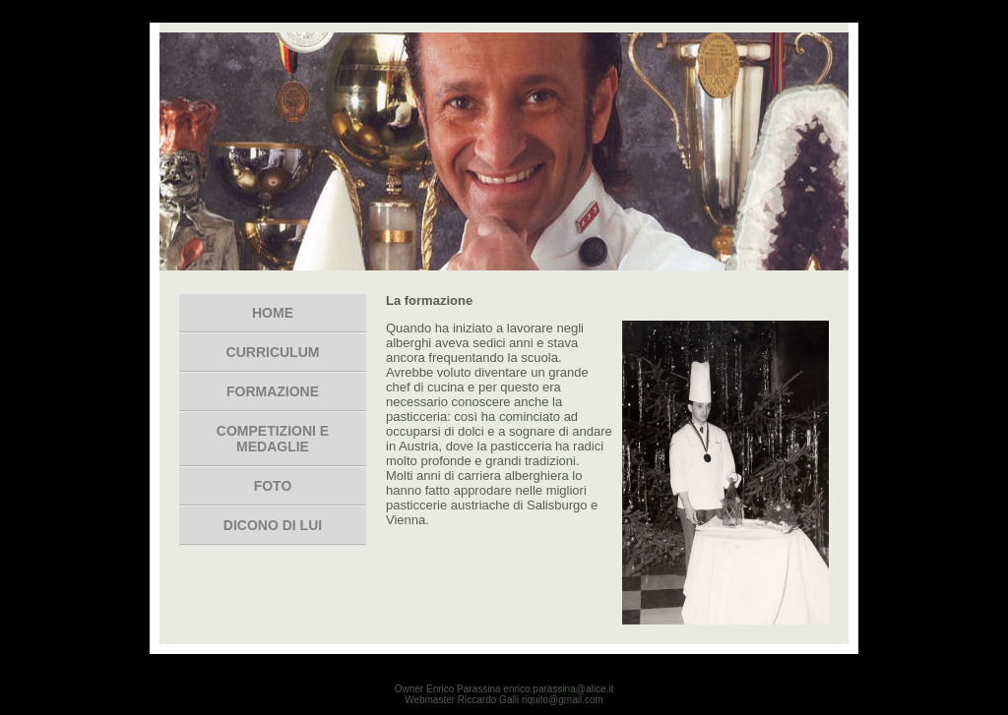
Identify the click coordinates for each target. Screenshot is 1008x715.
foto (273, 486)
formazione (272, 391)
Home (272, 313)
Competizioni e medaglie (273, 438)
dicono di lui (272, 525)
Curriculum (273, 352)
